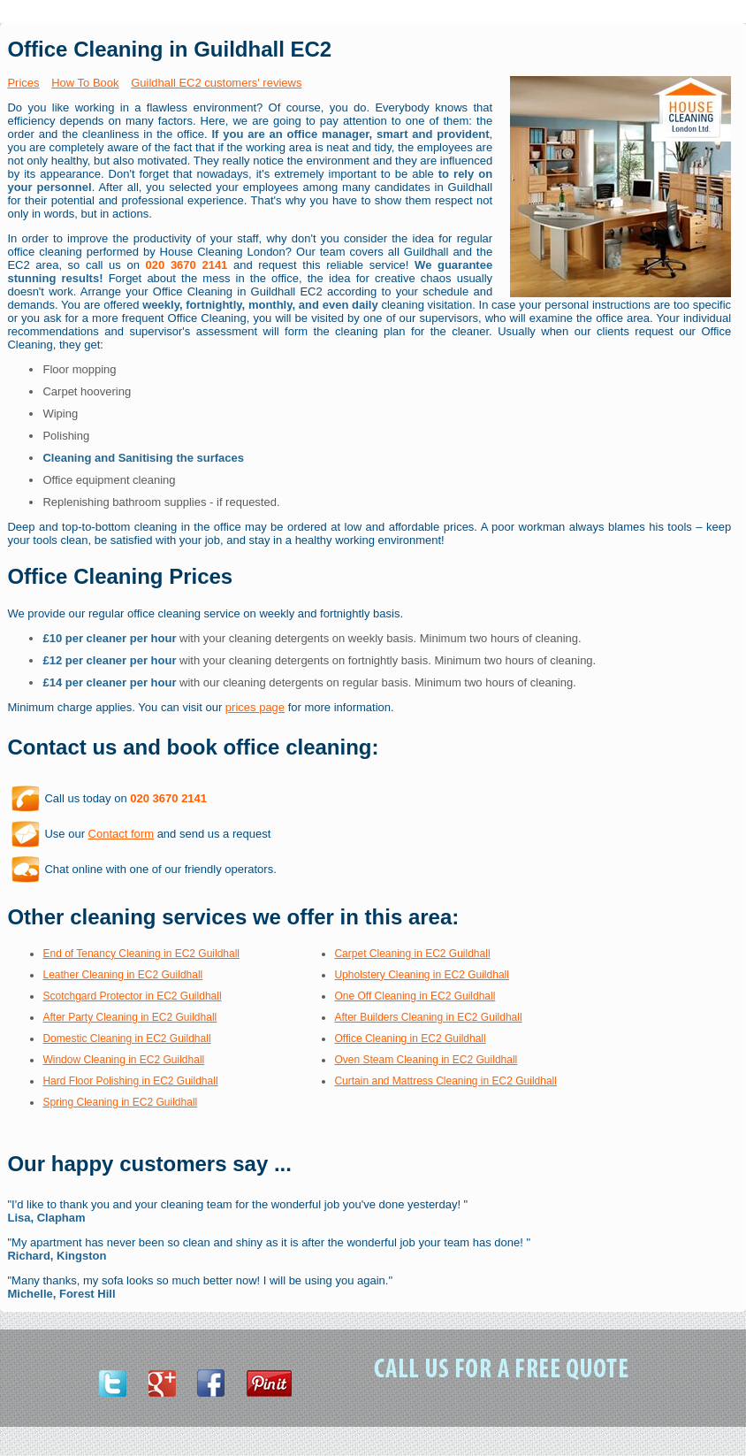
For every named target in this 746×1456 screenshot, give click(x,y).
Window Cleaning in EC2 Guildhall (123, 1060)
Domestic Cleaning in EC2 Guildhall (126, 1038)
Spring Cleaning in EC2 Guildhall (119, 1102)
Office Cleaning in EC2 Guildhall (409, 1038)
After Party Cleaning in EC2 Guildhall (129, 1017)
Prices (23, 82)
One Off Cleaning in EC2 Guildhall (414, 996)
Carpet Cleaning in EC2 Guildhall (412, 953)
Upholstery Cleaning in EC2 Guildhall (421, 975)
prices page (255, 707)
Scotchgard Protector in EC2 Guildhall (131, 996)
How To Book (84, 82)
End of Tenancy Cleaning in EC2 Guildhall (141, 953)
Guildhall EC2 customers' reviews (216, 82)
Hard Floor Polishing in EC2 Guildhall (129, 1081)
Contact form (121, 833)
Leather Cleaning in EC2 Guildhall (122, 975)
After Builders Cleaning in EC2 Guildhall (427, 1017)
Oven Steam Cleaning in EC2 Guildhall (425, 1060)
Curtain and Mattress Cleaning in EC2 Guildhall (445, 1081)
